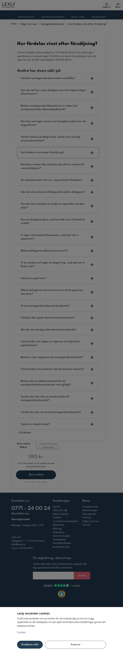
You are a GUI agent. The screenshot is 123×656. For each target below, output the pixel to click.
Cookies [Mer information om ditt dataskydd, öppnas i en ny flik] (21, 632)
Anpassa (75, 644)
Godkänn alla (30, 644)
